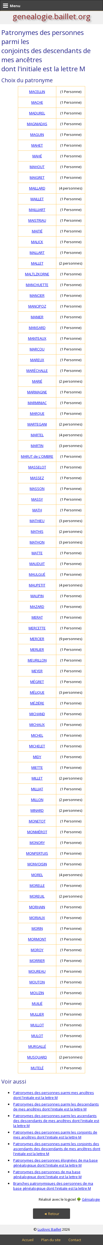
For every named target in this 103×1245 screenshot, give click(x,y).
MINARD (37, 810)
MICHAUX (37, 724)
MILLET (37, 778)
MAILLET (37, 198)
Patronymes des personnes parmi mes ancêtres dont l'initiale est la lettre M (53, 1095)
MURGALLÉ (37, 1046)
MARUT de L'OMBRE (37, 456)
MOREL (37, 874)
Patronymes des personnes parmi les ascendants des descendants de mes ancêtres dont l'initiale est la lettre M (56, 1120)
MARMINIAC (37, 402)
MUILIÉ (37, 1003)
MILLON (37, 799)
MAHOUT (37, 166)
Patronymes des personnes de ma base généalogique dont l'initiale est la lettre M (47, 1174)
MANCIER (37, 295)
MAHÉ (37, 155)
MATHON (37, 542)
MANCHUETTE (37, 284)
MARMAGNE (37, 392)
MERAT (37, 617)
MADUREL (37, 113)
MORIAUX (37, 917)
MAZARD (37, 606)
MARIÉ (37, 381)
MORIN (37, 928)
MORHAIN (37, 906)
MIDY (37, 756)
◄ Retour (51, 1213)
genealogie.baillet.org (51, 16)
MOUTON (37, 982)
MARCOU (37, 349)
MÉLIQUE (37, 692)
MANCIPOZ (37, 306)
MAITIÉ (37, 231)
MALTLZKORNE (37, 274)
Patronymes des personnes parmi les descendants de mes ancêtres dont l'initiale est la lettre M (56, 1107)
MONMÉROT (37, 831)
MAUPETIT (37, 585)
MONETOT (37, 821)
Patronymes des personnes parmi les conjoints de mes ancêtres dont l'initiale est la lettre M (55, 1135)
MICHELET (37, 746)
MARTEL (37, 434)
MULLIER (37, 1014)
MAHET (37, 145)
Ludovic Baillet (49, 1229)
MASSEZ (37, 477)
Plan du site (51, 1239)
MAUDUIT (37, 563)
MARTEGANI (37, 424)
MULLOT (37, 1024)
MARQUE (37, 413)
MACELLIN (37, 91)
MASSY (37, 499)
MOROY (37, 949)
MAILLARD (37, 188)
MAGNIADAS (37, 123)
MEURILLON (37, 660)
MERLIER (37, 649)
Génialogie (91, 1199)
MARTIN (37, 445)
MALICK (37, 241)
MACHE (37, 102)
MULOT (37, 1035)
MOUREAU (37, 971)
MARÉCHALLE (37, 370)
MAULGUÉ (37, 574)
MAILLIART (37, 209)
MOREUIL (37, 896)
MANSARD (37, 327)
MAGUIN (37, 134)
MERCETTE (37, 628)
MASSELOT (37, 467)
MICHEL (37, 735)
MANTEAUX (37, 338)
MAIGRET (37, 177)
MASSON (37, 488)
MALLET (37, 263)
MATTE (37, 552)
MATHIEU (37, 520)
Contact (74, 1239)
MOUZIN (37, 992)
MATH (37, 510)
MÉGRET (37, 681)
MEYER (37, 670)
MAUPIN (37, 595)
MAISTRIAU (37, 220)
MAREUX (37, 359)
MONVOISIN (37, 864)
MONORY (37, 842)
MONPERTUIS (37, 853)
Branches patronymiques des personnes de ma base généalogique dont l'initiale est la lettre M (53, 1186)
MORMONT (37, 939)
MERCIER (37, 638)
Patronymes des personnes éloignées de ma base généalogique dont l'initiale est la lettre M (55, 1163)
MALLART (37, 252)
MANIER (37, 316)
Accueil (28, 1239)
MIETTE (37, 767)
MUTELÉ (37, 1067)
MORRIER (37, 960)
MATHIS (37, 531)
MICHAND (37, 713)
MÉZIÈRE (37, 703)
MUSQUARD (37, 1057)
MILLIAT (37, 788)
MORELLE (37, 885)
